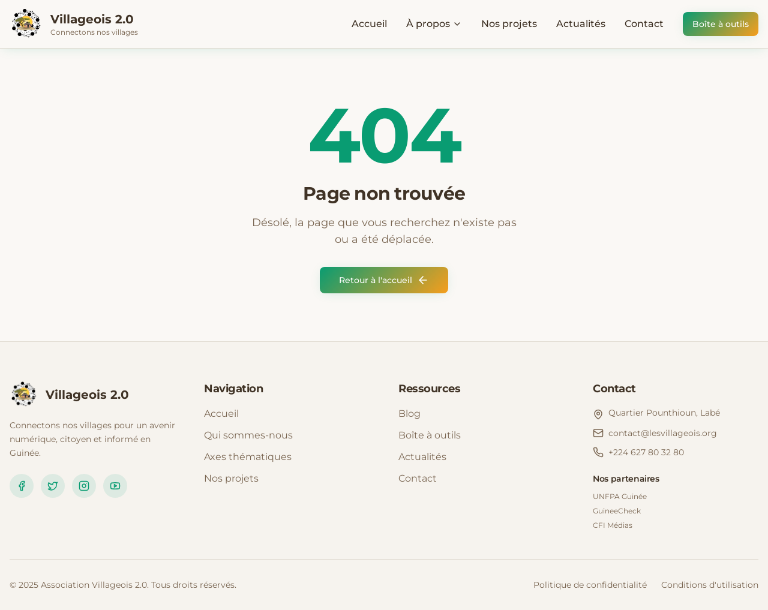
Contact (644, 23)
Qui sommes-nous (248, 435)
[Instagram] (84, 486)
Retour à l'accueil (384, 280)
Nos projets (509, 23)
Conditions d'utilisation (709, 584)
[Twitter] (53, 486)
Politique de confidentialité (590, 584)
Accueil (369, 23)
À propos (434, 23)
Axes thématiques (248, 456)
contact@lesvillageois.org (662, 433)
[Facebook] (22, 486)
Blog (409, 413)
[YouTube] (115, 486)
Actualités (580, 23)
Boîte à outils (720, 24)
